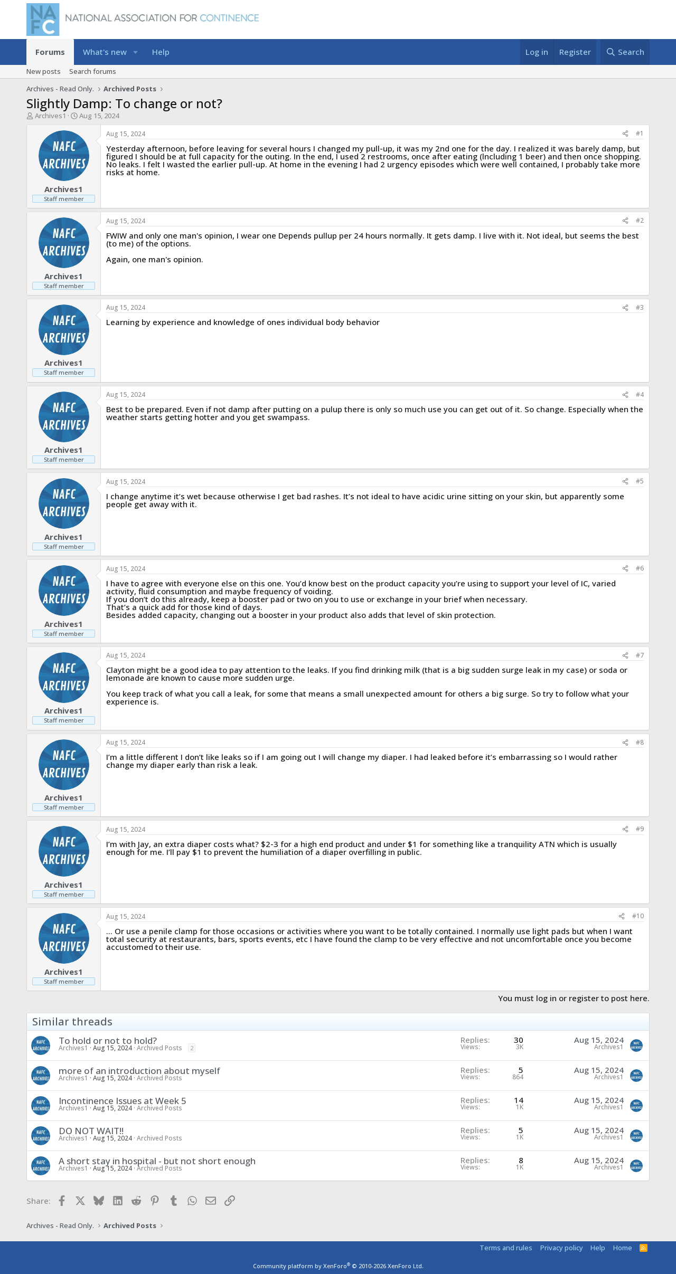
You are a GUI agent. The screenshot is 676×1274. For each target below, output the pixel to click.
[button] (135, 52)
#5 (640, 481)
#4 (640, 394)
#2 (640, 220)
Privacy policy (561, 1247)
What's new (105, 51)
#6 (640, 568)
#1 (640, 133)
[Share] (625, 134)
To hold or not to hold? (108, 1040)
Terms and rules (506, 1247)
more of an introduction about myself (139, 1070)
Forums (50, 51)
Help (161, 51)
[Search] (625, 52)
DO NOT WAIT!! (91, 1131)
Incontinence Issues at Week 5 (122, 1101)
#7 (640, 655)
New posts (43, 71)
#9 (640, 828)
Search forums (92, 71)
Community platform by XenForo (338, 1266)
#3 (640, 307)
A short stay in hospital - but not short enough (157, 1161)
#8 (640, 742)
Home (622, 1247)
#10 (638, 915)
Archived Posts (159, 1047)
